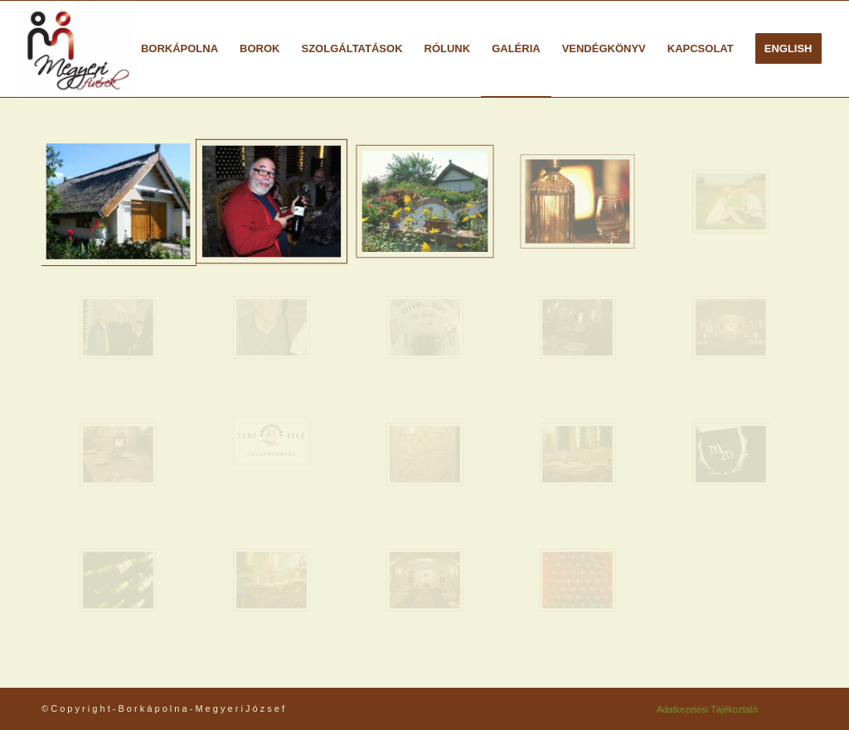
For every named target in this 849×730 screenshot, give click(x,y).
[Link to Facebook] (795, 708)
